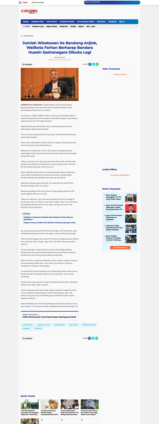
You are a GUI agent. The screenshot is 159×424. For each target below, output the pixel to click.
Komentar (27, 64)
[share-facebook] (89, 64)
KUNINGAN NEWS (67, 22)
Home (25, 3)
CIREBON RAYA (37, 22)
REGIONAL (64, 26)
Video (27, 26)
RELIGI (122, 22)
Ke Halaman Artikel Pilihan (120, 175)
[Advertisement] (90, 101)
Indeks (26, 22)
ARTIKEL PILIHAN (43, 388)
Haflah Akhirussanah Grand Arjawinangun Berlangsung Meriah (49, 381)
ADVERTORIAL (28, 388)
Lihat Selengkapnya (120, 247)
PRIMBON (112, 22)
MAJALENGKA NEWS (85, 22)
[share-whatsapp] (97, 64)
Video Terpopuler (111, 69)
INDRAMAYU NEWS (89, 388)
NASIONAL (101, 22)
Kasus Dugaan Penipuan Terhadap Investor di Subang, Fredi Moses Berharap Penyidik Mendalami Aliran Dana (114, 238)
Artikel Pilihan (109, 169)
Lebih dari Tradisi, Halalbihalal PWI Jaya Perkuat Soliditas (114, 227)
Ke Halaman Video (120, 74)
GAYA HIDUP (52, 22)
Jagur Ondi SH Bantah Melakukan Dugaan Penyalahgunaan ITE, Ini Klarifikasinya (114, 207)
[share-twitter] (93, 64)
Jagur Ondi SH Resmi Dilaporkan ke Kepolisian (114, 217)
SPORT (82, 26)
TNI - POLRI (91, 26)
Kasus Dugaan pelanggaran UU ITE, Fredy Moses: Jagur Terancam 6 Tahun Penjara (113, 197)
